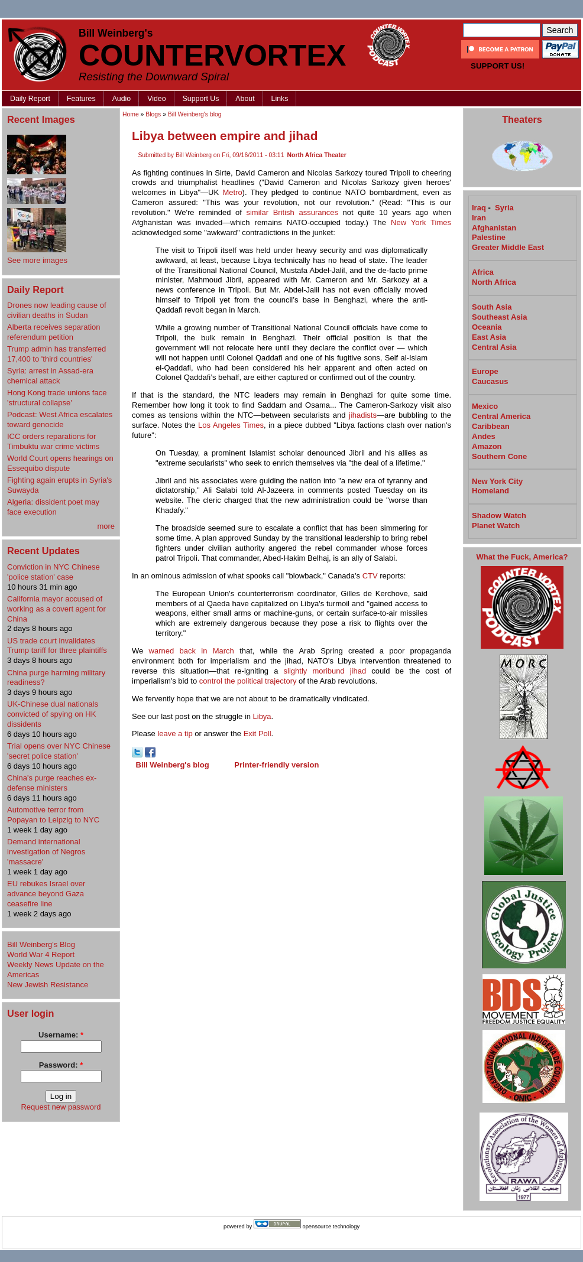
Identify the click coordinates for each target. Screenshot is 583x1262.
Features (81, 99)
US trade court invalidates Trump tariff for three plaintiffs (57, 645)
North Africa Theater (316, 155)
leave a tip (174, 733)
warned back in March (191, 650)
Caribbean (491, 426)
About (244, 99)
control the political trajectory (248, 680)
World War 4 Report (41, 954)
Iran (479, 217)
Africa (483, 272)
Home (130, 114)
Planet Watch (496, 525)
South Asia (491, 307)
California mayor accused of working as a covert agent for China (56, 608)
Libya (262, 716)
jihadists (363, 415)
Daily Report (30, 99)
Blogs (153, 114)
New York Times (421, 222)
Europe (485, 371)
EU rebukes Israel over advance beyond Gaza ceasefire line (46, 893)
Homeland (490, 490)
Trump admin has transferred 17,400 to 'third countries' (56, 353)
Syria (504, 207)
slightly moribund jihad (325, 670)
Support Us (201, 99)
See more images (37, 260)
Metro (232, 192)
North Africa (494, 282)
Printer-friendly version (276, 764)
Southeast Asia (499, 317)
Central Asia (494, 347)
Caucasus (490, 381)
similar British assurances (292, 212)
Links (280, 99)
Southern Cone (499, 456)
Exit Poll (257, 733)
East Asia (489, 337)
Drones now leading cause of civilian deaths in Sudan (56, 310)
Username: (60, 1034)
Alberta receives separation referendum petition (54, 332)
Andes (483, 436)
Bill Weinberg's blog (195, 114)
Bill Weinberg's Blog (41, 944)
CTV (370, 575)
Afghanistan (494, 227)
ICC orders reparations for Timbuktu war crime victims (53, 441)
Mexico (485, 406)
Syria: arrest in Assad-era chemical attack (50, 375)
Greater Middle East (508, 247)
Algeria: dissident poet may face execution (53, 506)
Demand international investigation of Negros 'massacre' (46, 851)
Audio (121, 99)
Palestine (489, 237)
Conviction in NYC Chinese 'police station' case (53, 571)
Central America (501, 416)
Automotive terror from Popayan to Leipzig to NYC (53, 814)
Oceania (487, 327)
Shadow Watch (499, 515)
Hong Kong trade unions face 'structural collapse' (56, 397)
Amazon (487, 446)
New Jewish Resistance (47, 984)
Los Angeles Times (231, 425)
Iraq (479, 207)
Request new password (61, 1106)
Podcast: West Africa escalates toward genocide (59, 419)
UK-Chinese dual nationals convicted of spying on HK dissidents (52, 714)
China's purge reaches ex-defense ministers (51, 782)
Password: (61, 1065)
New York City (497, 481)
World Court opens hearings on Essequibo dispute (60, 463)
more (106, 526)
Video (156, 99)
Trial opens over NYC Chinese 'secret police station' (59, 750)
